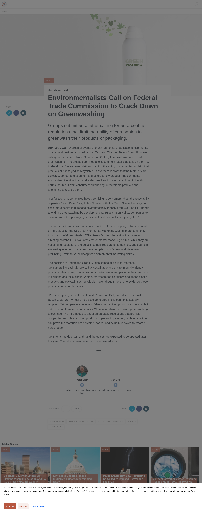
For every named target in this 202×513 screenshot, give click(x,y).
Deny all (23, 506)
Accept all (10, 506)
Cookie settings (38, 506)
